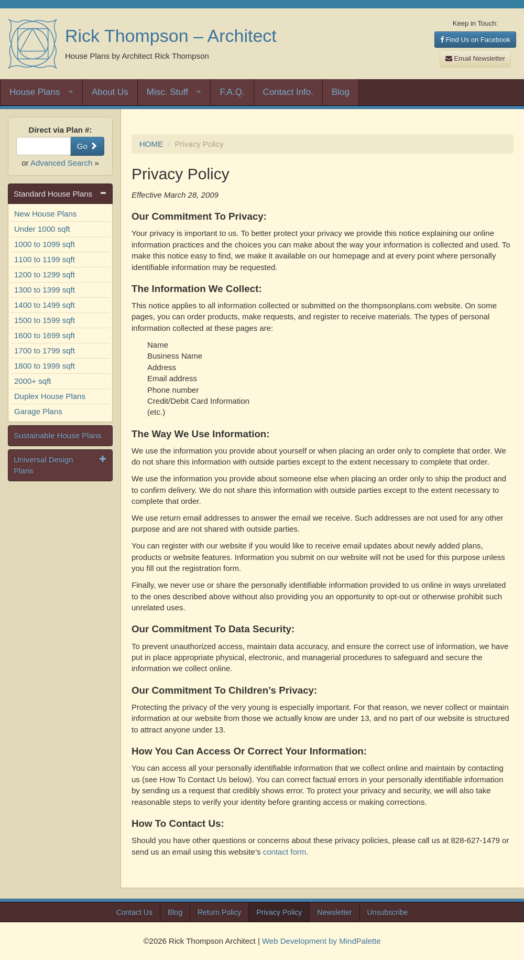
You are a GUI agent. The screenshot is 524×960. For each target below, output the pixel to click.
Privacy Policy (279, 912)
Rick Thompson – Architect (171, 36)
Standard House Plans (53, 193)
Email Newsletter (475, 58)
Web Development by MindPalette (321, 940)
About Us (110, 92)
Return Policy (219, 912)
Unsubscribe (387, 912)
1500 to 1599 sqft (44, 320)
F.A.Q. (232, 92)
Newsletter (334, 912)
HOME (151, 143)
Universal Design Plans (43, 465)
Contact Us (134, 912)
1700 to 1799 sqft (44, 350)
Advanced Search (61, 162)
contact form (285, 851)
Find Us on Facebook (475, 40)
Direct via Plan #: (60, 129)
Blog (341, 92)
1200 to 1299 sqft (44, 274)
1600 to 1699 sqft (44, 335)
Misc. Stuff (167, 92)
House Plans (34, 92)
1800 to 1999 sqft (44, 365)
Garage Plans (38, 411)
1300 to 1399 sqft (44, 289)
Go (87, 146)
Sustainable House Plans (58, 435)
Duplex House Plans (49, 396)
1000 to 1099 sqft (44, 244)
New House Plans (45, 213)
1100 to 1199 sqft (44, 259)
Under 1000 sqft (42, 228)
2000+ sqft (32, 380)
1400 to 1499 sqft (44, 304)
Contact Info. (288, 92)
